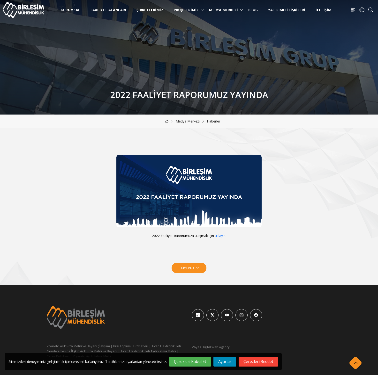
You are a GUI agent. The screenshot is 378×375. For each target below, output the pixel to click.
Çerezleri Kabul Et (190, 361)
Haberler (213, 121)
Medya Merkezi (224, 9)
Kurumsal (70, 9)
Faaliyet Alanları (108, 9)
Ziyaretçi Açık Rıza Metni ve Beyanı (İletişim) (78, 346)
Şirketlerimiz (149, 9)
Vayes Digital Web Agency (211, 347)
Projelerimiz (187, 9)
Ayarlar (224, 361)
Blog (253, 9)
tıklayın (220, 235)
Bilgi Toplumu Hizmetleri (130, 346)
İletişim (323, 9)
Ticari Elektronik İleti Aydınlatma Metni (148, 351)
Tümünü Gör (189, 268)
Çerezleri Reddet (258, 361)
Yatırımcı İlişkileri (286, 9)
